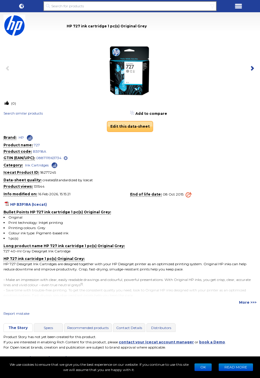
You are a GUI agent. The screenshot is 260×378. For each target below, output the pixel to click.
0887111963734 (48, 158)
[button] (21, 6)
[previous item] (9, 69)
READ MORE (235, 367)
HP (21, 137)
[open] (66, 158)
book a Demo (212, 342)
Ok (203, 367)
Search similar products (23, 113)
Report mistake (16, 313)
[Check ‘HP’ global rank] (29, 137)
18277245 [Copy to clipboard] (48, 172)
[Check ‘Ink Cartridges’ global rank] (54, 165)
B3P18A (39, 151)
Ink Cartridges (37, 165)
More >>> (248, 302)
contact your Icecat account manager (156, 342)
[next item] (251, 69)
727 (37, 145)
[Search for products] (130, 6)
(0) (13, 103)
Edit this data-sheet (130, 126)
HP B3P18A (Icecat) (28, 204)
